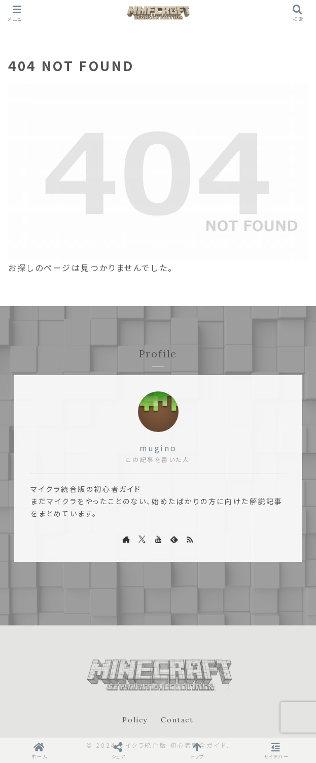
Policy (135, 719)
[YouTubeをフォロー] (158, 539)
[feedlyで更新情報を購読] (174, 539)
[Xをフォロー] (142, 539)
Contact (177, 719)
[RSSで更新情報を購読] (189, 539)
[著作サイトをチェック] (126, 539)
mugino (158, 448)
